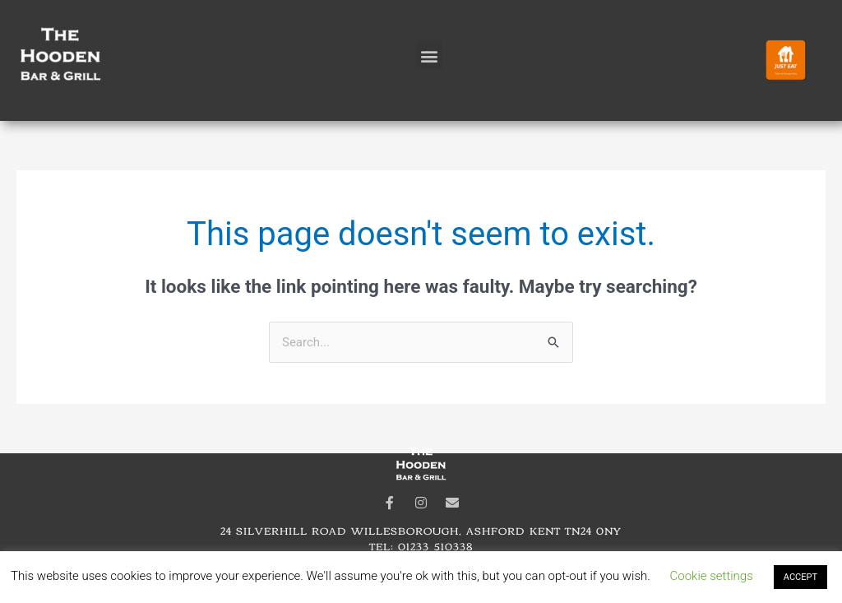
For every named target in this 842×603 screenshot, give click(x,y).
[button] (428, 55)
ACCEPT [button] (800, 577)
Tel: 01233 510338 (421, 545)
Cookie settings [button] (711, 575)
